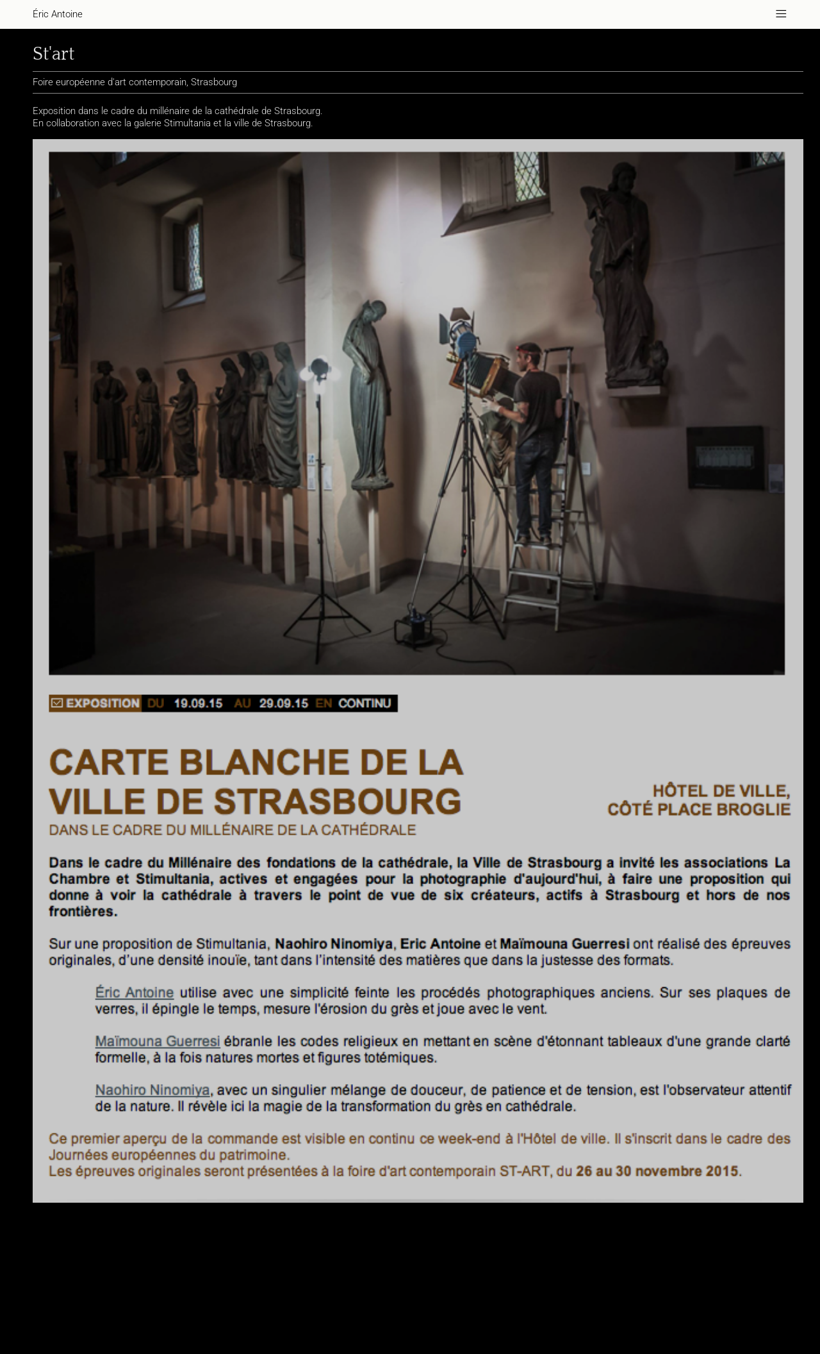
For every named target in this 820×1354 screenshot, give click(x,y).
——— (782, 14)
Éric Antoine (57, 14)
